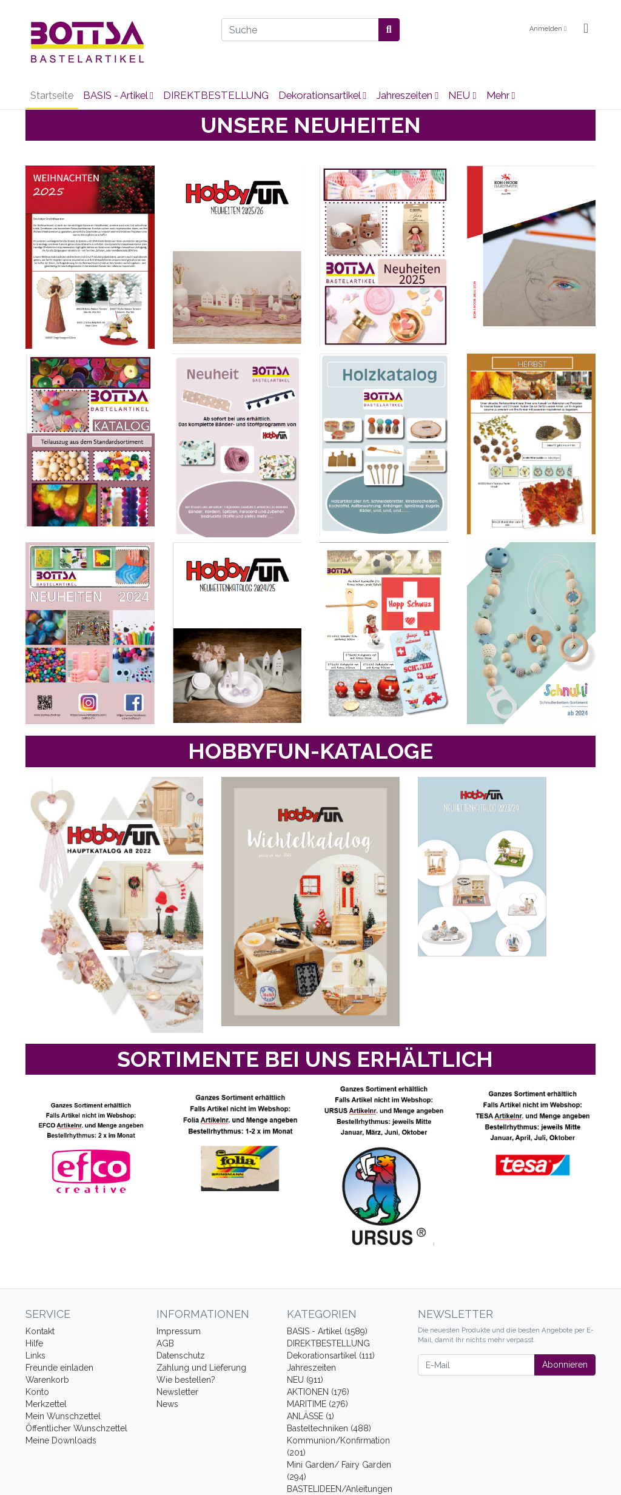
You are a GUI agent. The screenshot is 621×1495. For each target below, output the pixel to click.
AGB (165, 1343)
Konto (37, 1392)
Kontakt (40, 1331)
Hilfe (34, 1343)
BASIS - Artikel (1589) (327, 1331)
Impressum (178, 1331)
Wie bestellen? (185, 1380)
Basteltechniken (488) (329, 1428)
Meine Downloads (60, 1440)
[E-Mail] (476, 1365)
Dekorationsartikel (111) (331, 1355)
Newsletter (177, 1392)
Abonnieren (565, 1364)
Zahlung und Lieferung (201, 1367)
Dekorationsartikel (322, 95)
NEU (462, 95)
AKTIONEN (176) (318, 1392)
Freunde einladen (59, 1367)
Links (35, 1355)
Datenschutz (180, 1355)
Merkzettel (46, 1404)
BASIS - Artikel (118, 95)
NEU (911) (305, 1380)
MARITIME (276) (317, 1404)
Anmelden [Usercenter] (547, 29)
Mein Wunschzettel (63, 1416)
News (167, 1404)
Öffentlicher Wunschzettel (76, 1428)
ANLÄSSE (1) (310, 1416)
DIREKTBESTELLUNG (216, 95)
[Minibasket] (586, 29)
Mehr (500, 95)
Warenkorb (47, 1380)
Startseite (51, 95)
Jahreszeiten (407, 95)
